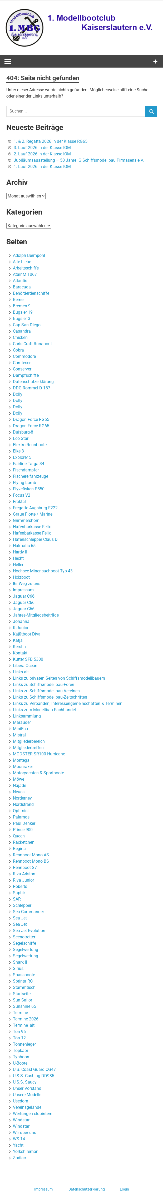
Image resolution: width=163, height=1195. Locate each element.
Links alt (21, 671)
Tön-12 (19, 1037)
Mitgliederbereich (29, 741)
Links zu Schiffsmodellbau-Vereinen (46, 690)
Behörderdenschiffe (31, 293)
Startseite (22, 993)
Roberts (20, 886)
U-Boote (20, 1063)
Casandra (22, 331)
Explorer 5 (22, 457)
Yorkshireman (25, 1151)
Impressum (23, 589)
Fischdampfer (26, 469)
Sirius (18, 968)
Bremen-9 (22, 305)
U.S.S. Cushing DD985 (33, 1075)
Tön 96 (19, 1031)
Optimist (21, 810)
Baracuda (22, 286)
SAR (17, 899)
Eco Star (20, 438)
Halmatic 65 (24, 545)
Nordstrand (23, 804)
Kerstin (19, 646)
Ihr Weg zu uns (26, 583)
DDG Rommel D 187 (31, 387)
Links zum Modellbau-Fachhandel (44, 709)
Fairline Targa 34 (28, 463)
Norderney (22, 798)
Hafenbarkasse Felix (32, 526)
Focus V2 (21, 495)
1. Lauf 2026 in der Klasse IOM (42, 166)
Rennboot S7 (25, 867)
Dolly (17, 394)
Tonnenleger (24, 1044)
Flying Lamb (24, 482)
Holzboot (21, 577)
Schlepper (22, 905)
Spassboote (24, 974)
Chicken (20, 337)
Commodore (24, 356)
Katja (18, 640)
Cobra (18, 350)
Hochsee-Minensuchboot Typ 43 (43, 570)
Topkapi (20, 1050)
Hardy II (20, 552)
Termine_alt (23, 1025)
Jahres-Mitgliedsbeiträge (36, 615)
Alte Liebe (22, 261)
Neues (18, 791)
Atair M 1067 (25, 274)
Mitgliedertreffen (28, 747)
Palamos (21, 817)
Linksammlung (27, 716)
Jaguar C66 (23, 596)
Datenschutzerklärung (33, 381)
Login (124, 1189)
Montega (21, 760)
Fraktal (19, 501)
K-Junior (20, 627)
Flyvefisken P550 (29, 488)
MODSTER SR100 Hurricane (39, 753)
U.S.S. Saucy (25, 1082)
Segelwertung (25, 949)
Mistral (19, 735)
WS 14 (19, 1138)
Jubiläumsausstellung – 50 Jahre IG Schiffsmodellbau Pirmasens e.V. (79, 160)
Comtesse (22, 362)
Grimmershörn (26, 520)
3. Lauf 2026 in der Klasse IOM (42, 147)
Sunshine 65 (24, 1006)
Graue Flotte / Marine (32, 514)
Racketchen (23, 842)
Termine (20, 1012)
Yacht (18, 1145)
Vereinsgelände (27, 1107)
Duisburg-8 (23, 432)
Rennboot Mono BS (31, 861)
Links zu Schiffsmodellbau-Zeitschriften (50, 697)
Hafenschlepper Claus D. (35, 539)
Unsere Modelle (27, 1094)
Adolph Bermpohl (29, 255)
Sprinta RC (23, 981)
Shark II (20, 962)
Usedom (20, 1101)
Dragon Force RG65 (31, 419)
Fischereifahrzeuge (30, 476)
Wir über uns (24, 1132)
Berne (18, 299)
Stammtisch (24, 987)
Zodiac (19, 1157)
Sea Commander (28, 911)
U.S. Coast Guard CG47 (34, 1069)
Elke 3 (18, 451)
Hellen (18, 564)
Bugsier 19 (23, 312)
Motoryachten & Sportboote (38, 772)
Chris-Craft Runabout (32, 343)
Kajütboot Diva (27, 634)
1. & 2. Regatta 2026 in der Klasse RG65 (50, 141)
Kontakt (20, 652)
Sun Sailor (22, 1000)
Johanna (21, 621)
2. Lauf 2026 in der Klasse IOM (42, 153)
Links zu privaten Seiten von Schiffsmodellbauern (59, 678)
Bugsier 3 (21, 318)
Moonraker (23, 766)
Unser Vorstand (27, 1088)
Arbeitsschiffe (26, 268)
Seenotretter (24, 936)
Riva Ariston (24, 873)
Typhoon (21, 1056)
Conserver (22, 369)
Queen (19, 835)
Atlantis (20, 280)
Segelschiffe (24, 943)
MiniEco (20, 728)
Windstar (21, 1119)
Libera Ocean (25, 665)
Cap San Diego (27, 324)
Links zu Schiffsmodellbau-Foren (43, 684)
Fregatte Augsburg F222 (35, 507)
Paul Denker (24, 823)
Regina (19, 848)
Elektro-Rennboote (30, 444)
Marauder (22, 722)
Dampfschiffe (26, 375)
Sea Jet (20, 918)
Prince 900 (23, 829)
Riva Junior (23, 880)
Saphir (19, 892)
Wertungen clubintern (32, 1113)
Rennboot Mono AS (31, 854)
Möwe (18, 779)
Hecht (18, 558)
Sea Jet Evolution (29, 930)
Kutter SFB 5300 (28, 659)
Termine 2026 (25, 1018)
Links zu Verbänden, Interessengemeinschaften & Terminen (67, 703)
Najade (19, 785)
